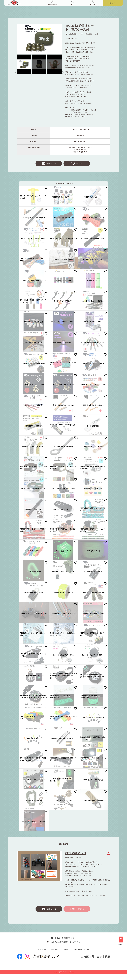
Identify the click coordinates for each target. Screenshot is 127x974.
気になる (77, 164)
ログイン (113, 3)
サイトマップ (42, 949)
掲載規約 (54, 949)
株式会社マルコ (75, 853)
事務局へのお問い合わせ (63, 938)
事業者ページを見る (77, 909)
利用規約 (65, 949)
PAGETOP (121, 940)
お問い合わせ (48, 164)
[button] (16, 72)
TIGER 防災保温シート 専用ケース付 (79, 27)
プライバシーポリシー (81, 949)
